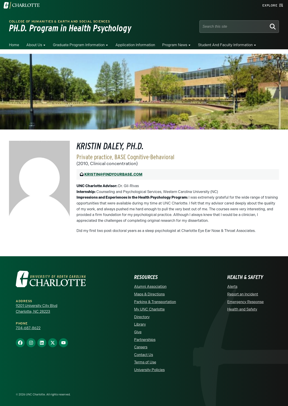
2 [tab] (139, 127)
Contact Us (143, 355)
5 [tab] (159, 127)
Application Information (135, 45)
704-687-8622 (28, 328)
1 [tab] (132, 127)
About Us (34, 45)
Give (138, 332)
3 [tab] (146, 127)
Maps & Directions (149, 294)
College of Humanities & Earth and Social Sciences (59, 21)
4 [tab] (152, 127)
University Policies (149, 370)
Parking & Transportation (155, 302)
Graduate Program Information (79, 45)
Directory (142, 317)
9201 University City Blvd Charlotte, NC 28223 (36, 309)
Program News (174, 45)
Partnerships (144, 340)
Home (14, 45)
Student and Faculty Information (225, 45)
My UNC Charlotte (149, 309)
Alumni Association (150, 286)
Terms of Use (145, 362)
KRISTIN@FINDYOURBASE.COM (113, 174)
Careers (140, 347)
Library (140, 324)
